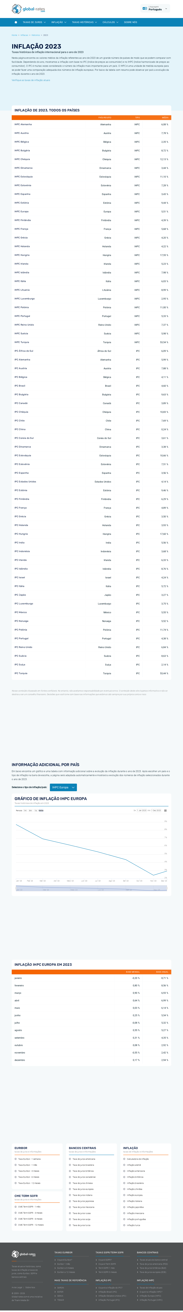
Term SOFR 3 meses (106, 1272)
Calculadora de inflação (136, 1159)
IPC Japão (20, 595)
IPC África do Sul (24, 351)
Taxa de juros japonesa (81, 1201)
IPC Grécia (20, 516)
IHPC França (21, 229)
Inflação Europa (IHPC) (149, 1296)
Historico (36, 35)
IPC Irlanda (21, 560)
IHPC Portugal (22, 316)
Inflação (58, 22)
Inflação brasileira (133, 1183)
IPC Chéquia (21, 412)
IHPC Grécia (21, 237)
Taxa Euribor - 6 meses (27, 1177)
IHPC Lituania (22, 290)
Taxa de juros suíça (79, 1219)
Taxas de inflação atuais (149, 1288)
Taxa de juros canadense (82, 1177)
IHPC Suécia (21, 333)
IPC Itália (19, 586)
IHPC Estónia (22, 202)
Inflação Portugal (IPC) (108, 1300)
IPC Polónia (21, 629)
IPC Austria (21, 368)
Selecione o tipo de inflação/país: (29, 787)
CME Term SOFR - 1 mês (27, 1207)
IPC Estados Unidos (25, 481)
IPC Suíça (20, 664)
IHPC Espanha (22, 194)
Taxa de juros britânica (81, 1171)
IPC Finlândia (22, 499)
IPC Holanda (21, 525)
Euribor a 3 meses (64, 1268)
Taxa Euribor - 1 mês (26, 1165)
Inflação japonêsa (133, 1207)
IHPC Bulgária (22, 150)
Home (14, 35)
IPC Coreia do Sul (24, 438)
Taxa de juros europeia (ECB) (151, 1272)
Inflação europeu (133, 1195)
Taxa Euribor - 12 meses (27, 1183)
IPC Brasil (20, 385)
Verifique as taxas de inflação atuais (31, 80)
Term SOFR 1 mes (105, 1268)
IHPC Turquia (22, 342)
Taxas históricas (84, 22)
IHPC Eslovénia (23, 185)
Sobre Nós (130, 22)
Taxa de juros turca (79, 1225)
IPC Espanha (22, 473)
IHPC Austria (22, 133)
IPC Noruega (21, 621)
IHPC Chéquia (22, 159)
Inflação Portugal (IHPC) (150, 1300)
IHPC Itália (20, 281)
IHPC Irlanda (21, 263)
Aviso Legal (17, 1287)
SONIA (58, 1296)
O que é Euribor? (63, 1260)
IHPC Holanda (22, 246)
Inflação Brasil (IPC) (106, 1292)
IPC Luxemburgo (24, 603)
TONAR (59, 1300)
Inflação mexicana (133, 1213)
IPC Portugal (21, 638)
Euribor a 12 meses (64, 1272)
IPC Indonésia (22, 551)
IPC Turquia (21, 673)
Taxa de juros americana (82, 1159)
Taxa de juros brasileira (81, 1165)
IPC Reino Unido (23, 647)
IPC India (19, 542)
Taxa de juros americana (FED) (152, 1264)
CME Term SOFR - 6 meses (28, 1219)
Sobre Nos (30, 1287)
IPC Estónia (21, 490)
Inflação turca (131, 1225)
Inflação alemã (132, 1165)
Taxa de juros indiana (80, 1195)
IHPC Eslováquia (24, 176)
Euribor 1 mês (62, 1264)
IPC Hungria (21, 534)
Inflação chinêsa (132, 1189)
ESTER (58, 1292)
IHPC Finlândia (23, 220)
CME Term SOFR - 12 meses (29, 1225)
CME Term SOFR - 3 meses (28, 1213)
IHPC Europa (22, 211)
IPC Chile (20, 420)
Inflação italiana (132, 1201)
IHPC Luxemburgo (25, 298)
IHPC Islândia (22, 272)
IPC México (21, 612)
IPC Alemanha (22, 359)
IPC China (20, 429)
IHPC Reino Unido (24, 324)
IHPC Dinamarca (23, 168)
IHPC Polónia (22, 307)
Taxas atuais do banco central (152, 1260)
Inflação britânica (133, 1177)
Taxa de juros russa (80, 1213)
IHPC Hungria (22, 255)
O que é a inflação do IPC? (109, 1288)
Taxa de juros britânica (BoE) (151, 1268)
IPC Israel (20, 577)
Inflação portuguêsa (134, 1219)
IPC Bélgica (21, 377)
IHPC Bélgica (22, 141)
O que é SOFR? (104, 1260)
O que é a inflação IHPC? (149, 1292)
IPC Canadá (21, 403)
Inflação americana (134, 1171)
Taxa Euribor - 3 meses (27, 1171)
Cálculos (110, 22)
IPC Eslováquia (23, 455)
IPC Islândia (21, 568)
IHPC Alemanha (23, 124)
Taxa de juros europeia (81, 1189)
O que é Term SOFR (106, 1264)
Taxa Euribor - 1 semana (28, 1159)
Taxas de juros (34, 22)
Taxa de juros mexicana (81, 1207)
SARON (59, 1288)
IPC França (21, 507)
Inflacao (24, 35)
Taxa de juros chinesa (81, 1183)
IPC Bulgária (21, 394)
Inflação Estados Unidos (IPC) (111, 1296)
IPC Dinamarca (23, 446)
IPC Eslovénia (22, 464)
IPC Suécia (20, 656)
